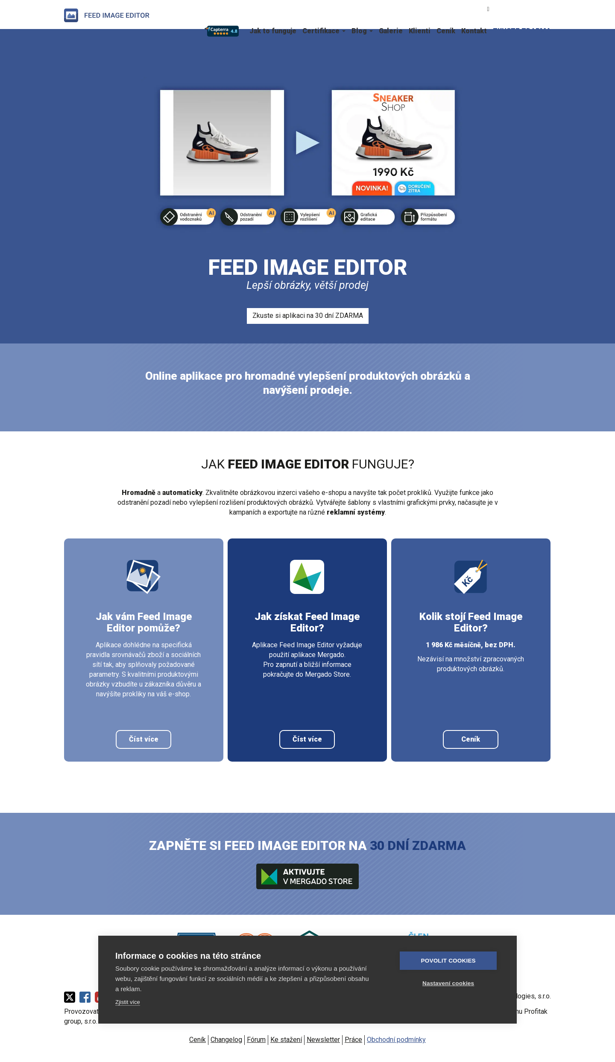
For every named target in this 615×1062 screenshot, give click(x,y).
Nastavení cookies (448, 983)
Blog (362, 31)
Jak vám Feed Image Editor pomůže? (144, 622)
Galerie (391, 31)
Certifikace (324, 31)
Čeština (505, 9)
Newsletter (323, 1040)
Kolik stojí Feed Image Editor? (470, 622)
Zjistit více (127, 1002)
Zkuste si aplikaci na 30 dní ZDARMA (307, 315)
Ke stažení (286, 1040)
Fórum (256, 1040)
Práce (353, 1040)
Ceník (445, 31)
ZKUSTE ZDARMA (522, 31)
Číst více (143, 739)
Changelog (226, 1040)
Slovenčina (519, 9)
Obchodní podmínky (396, 1040)
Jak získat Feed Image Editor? (307, 622)
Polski (546, 9)
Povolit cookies (449, 960)
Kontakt (474, 31)
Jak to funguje (272, 31)
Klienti (419, 31)
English (532, 9)
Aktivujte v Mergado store (307, 876)
